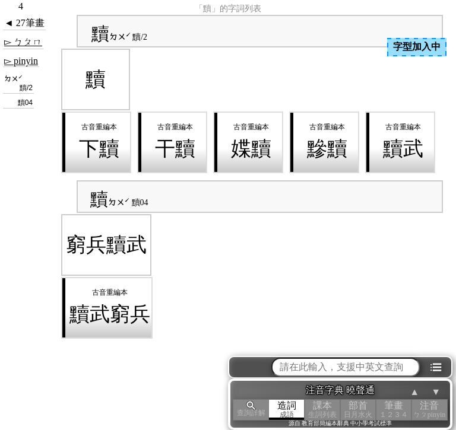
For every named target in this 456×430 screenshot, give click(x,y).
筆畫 (393, 409)
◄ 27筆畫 (24, 23)
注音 (429, 409)
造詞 (287, 409)
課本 (322, 409)
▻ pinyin (21, 61)
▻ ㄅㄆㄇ (23, 42)
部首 (358, 409)
